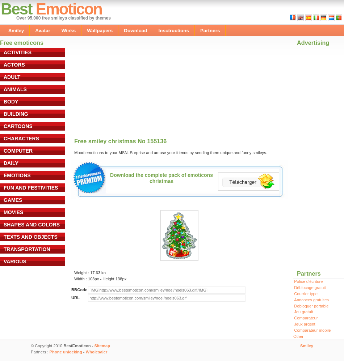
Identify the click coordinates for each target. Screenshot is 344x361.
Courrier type (306, 294)
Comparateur (306, 318)
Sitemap (102, 346)
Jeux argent (304, 324)
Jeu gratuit (303, 312)
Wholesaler (97, 352)
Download (135, 30)
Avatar (42, 30)
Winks (69, 30)
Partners (210, 30)
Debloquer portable (311, 306)
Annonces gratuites (311, 300)
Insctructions (174, 30)
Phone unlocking (66, 352)
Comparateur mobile (312, 330)
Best (16, 9)
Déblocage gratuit (310, 287)
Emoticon (69, 9)
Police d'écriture (308, 281)
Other (298, 336)
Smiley (16, 30)
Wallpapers (100, 30)
